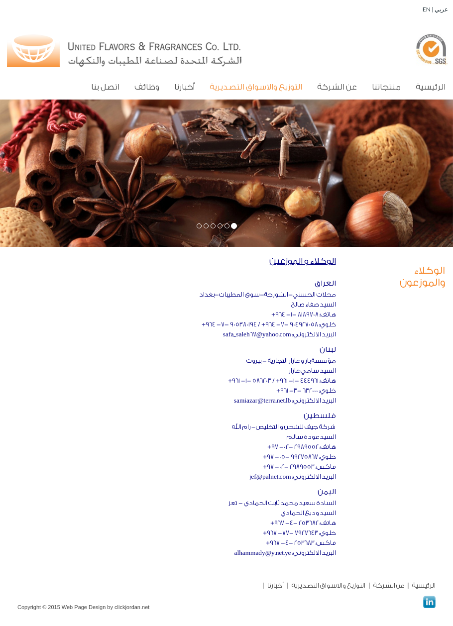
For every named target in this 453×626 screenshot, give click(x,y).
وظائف (146, 87)
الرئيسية (431, 87)
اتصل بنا (105, 87)
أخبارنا (184, 87)
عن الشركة (337, 87)
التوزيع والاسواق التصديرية (256, 87)
